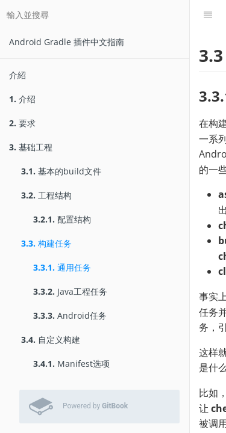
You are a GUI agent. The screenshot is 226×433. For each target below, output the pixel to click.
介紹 (17, 75)
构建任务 (46, 243)
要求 (22, 123)
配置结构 (62, 219)
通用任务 (62, 267)
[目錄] (208, 15)
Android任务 (70, 315)
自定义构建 (50, 339)
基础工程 (30, 147)
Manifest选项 (71, 363)
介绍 (22, 99)
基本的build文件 (61, 171)
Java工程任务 (70, 291)
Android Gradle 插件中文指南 (66, 42)
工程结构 (46, 195)
